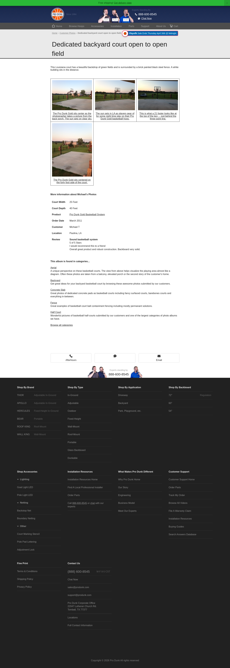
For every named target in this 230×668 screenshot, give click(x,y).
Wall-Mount (73, 426)
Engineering (124, 495)
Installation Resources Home (83, 479)
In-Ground (73, 395)
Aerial (53, 267)
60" (170, 403)
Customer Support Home (182, 479)
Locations (73, 617)
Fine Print (22, 563)
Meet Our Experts (127, 511)
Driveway (123, 395)
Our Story (123, 487)
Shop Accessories (27, 471)
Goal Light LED (25, 487)
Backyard (55, 280)
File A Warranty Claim (180, 511)
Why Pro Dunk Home (129, 479)
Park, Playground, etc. (129, 411)
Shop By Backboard (180, 387)
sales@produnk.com (78, 587)
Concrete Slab (57, 290)
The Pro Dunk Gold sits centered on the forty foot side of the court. (72, 181)
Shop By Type (75, 387)
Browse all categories (61, 325)
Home (59, 26)
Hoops (76, 26)
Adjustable (73, 403)
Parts (131, 26)
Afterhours (71, 360)
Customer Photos (67, 33)
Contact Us (74, 563)
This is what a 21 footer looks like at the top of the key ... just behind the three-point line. (157, 116)
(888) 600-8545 (89, 571)
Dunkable (73, 458)
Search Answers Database (182, 534)
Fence (53, 303)
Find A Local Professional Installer (85, 487)
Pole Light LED (25, 495)
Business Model (126, 503)
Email (159, 360)
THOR (38, 395)
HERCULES (38, 411)
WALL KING (38, 434)
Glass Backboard (77, 450)
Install (116, 26)
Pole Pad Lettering (27, 542)
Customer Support (179, 471)
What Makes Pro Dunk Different (135, 471)
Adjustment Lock (25, 549)
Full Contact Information (80, 625)
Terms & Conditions (27, 571)
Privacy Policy (24, 587)
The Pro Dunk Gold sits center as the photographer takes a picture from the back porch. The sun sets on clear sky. (72, 116)
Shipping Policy (25, 579)
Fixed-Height (74, 419)
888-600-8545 (147, 14)
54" (170, 411)
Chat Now (146, 18)
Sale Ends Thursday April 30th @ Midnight (150, 33)
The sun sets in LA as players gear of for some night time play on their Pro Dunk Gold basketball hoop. (115, 116)
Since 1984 (71, 14)
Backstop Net (24, 510)
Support (145, 26)
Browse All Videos (178, 503)
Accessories (97, 26)
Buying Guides (176, 526)
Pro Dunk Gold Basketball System (87, 214)
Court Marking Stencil (28, 534)
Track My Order (177, 495)
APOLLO (38, 403)
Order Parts (74, 495)
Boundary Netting (26, 518)
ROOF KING (38, 426)
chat (92, 503)
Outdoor (72, 411)
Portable (72, 442)
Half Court (55, 312)
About (161, 26)
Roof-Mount (74, 434)
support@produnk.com (79, 595)
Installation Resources (80, 471)
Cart (176, 26)
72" (190, 395)
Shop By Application (129, 387)
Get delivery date (123, 3)
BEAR (38, 419)
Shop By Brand (25, 387)
